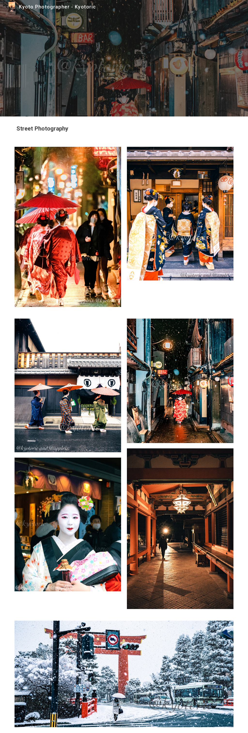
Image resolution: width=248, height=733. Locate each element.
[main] (124, 128)
